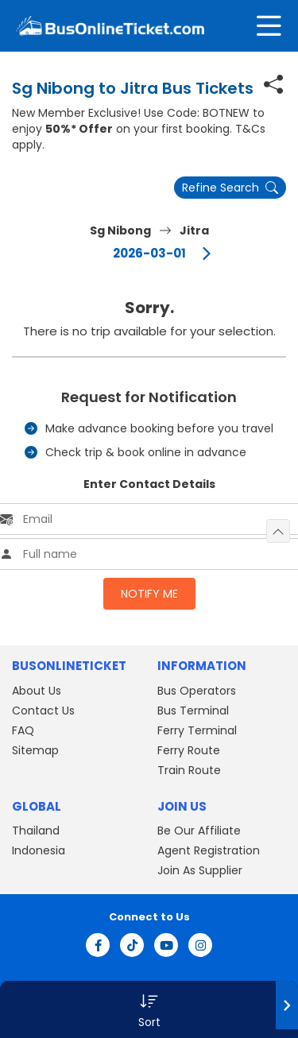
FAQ (23, 730)
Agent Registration (208, 850)
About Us (36, 691)
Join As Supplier (199, 870)
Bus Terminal (193, 710)
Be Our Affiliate (199, 831)
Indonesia (38, 850)
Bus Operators (196, 691)
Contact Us (43, 710)
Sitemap (35, 750)
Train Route (189, 770)
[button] (149, 1009)
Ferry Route (188, 750)
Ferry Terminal (197, 730)
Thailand (36, 831)
